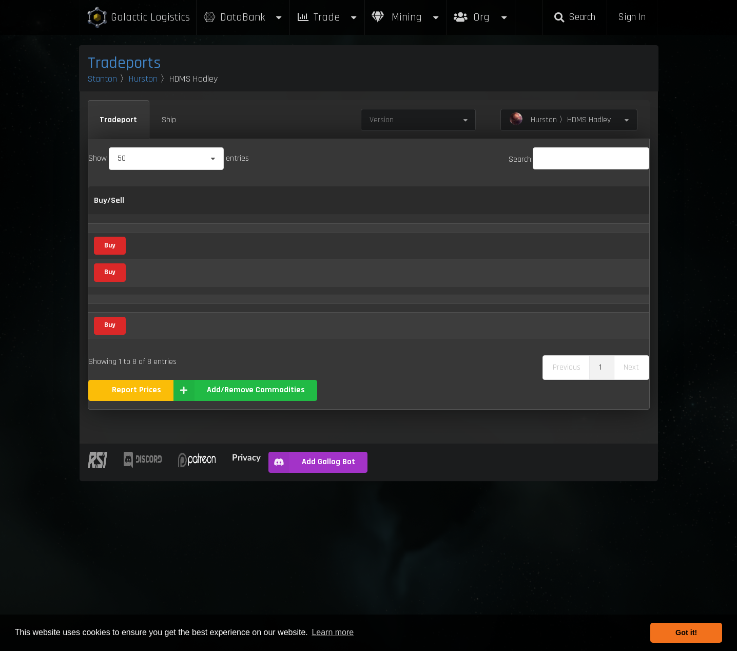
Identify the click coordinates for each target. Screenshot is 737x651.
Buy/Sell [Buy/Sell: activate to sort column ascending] (109, 206)
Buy (109, 315)
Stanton (102, 79)
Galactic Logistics (138, 18)
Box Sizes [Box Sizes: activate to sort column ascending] (515, 207)
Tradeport (118, 119)
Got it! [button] (686, 632)
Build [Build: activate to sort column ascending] (618, 206)
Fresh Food (158, 421)
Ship (169, 119)
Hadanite (154, 456)
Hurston (143, 79)
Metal (242, 492)
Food (240, 421)
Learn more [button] (333, 632)
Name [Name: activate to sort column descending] (150, 206)
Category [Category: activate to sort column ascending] (238, 206)
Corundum (157, 351)
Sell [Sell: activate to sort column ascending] (341, 206)
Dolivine (152, 385)
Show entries (168, 158)
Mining (406, 17)
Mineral (244, 246)
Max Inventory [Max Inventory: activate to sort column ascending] (461, 207)
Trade (327, 17)
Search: (579, 159)
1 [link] (600, 537)
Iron (146, 491)
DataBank (243, 17)
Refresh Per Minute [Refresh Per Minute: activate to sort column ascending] (391, 207)
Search (574, 17)
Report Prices (136, 559)
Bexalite (153, 315)
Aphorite (154, 245)
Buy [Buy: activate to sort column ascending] (309, 206)
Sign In (632, 17)
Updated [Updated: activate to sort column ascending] (564, 206)
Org (481, 12)
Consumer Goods (246, 279)
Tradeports (124, 62)
